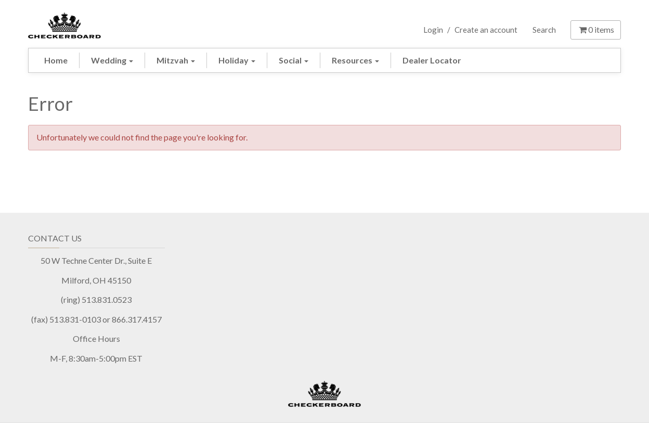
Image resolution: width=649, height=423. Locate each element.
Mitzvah (176, 60)
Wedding (112, 60)
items (595, 29)
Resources (355, 60)
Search (544, 29)
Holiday (236, 60)
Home (56, 60)
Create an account (486, 29)
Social (293, 60)
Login (433, 29)
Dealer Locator (432, 60)
